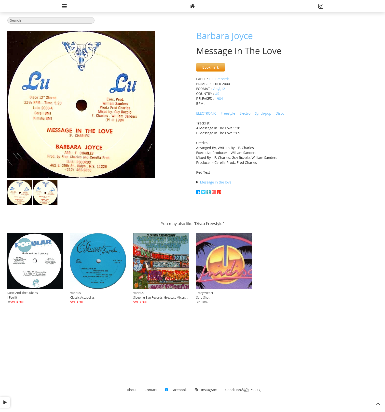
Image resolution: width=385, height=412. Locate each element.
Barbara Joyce (224, 36)
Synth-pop (263, 113)
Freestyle (228, 113)
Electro (244, 113)
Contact (151, 389)
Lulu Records (219, 78)
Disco (279, 113)
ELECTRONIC (206, 113)
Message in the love (215, 182)
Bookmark (210, 67)
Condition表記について (243, 389)
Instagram (206, 389)
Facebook (176, 389)
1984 (219, 98)
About (132, 389)
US (217, 93)
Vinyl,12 (219, 88)
